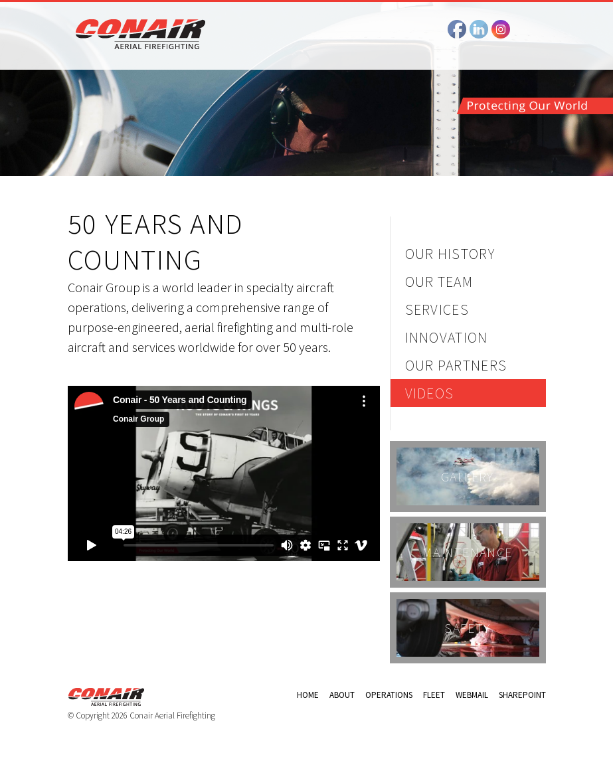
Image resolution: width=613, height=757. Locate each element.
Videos (429, 393)
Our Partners (456, 365)
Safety (467, 628)
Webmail (472, 695)
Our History (450, 253)
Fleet (434, 695)
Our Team (439, 281)
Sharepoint (522, 695)
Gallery (467, 476)
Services (437, 309)
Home (308, 695)
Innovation (446, 337)
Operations (388, 695)
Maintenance (467, 552)
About (342, 695)
